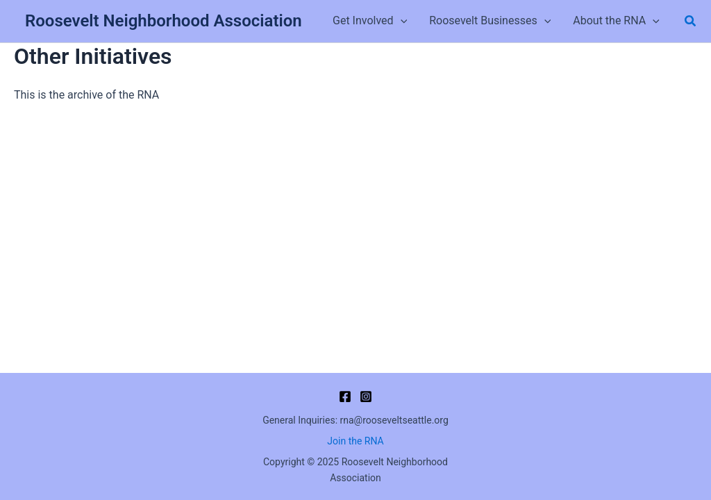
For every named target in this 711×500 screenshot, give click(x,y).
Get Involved (370, 20)
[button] (691, 21)
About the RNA (616, 20)
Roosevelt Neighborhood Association (163, 21)
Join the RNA (355, 441)
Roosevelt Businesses (490, 20)
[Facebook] (345, 396)
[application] (401, 20)
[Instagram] (366, 396)
